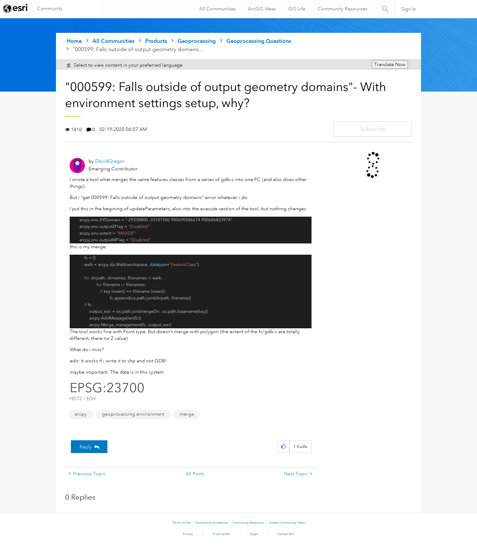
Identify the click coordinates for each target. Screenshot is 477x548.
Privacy (188, 534)
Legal (254, 534)
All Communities (217, 9)
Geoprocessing (197, 41)
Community (50, 8)
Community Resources (342, 9)
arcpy (81, 414)
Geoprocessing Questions (258, 41)
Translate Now (390, 64)
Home (74, 41)
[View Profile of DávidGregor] (109, 161)
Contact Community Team (287, 523)
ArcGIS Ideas (261, 9)
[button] (283, 446)
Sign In (408, 9)
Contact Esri (285, 534)
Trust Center (221, 534)
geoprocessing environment (133, 414)
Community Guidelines (211, 523)
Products (156, 41)
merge (186, 414)
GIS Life (296, 9)
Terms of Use (181, 523)
